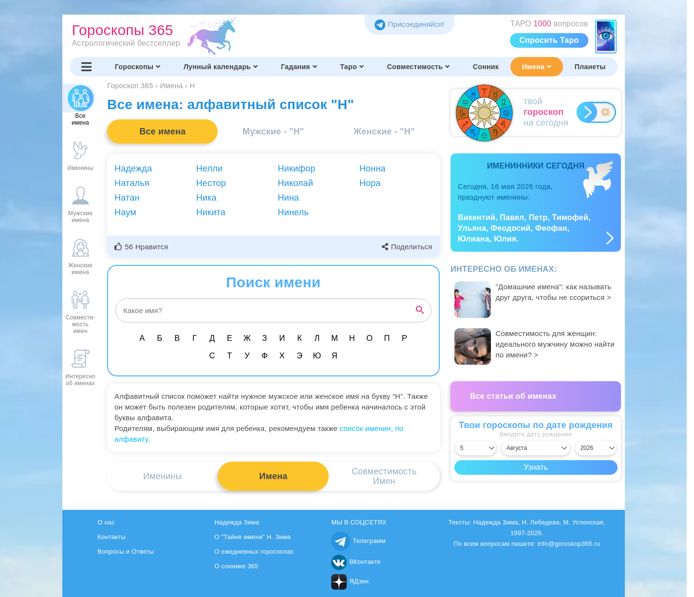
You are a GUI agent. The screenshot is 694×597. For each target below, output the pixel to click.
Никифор (296, 168)
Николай (295, 183)
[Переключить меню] (87, 66)
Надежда (133, 168)
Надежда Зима (236, 522)
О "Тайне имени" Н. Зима (252, 537)
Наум (125, 212)
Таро (352, 66)
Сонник (486, 67)
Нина (288, 198)
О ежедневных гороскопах (254, 551)
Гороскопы (138, 66)
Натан (127, 198)
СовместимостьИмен (384, 476)
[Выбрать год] (595, 448)
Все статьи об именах (513, 396)
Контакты (111, 537)
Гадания (299, 66)
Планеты (590, 67)
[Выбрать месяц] (536, 448)
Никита (210, 212)
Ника (206, 198)
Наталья (132, 183)
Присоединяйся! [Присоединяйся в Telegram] (409, 24)
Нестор (211, 183)
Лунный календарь (221, 66)
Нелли (209, 168)
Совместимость (418, 66)
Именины (162, 476)
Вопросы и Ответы (125, 551)
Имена (536, 66)
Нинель (293, 212)
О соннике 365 (236, 566)
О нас (106, 522)
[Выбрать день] (475, 448)
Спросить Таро (549, 40)
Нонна (372, 168)
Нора (370, 183)
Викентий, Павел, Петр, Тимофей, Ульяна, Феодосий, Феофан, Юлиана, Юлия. (524, 228)
